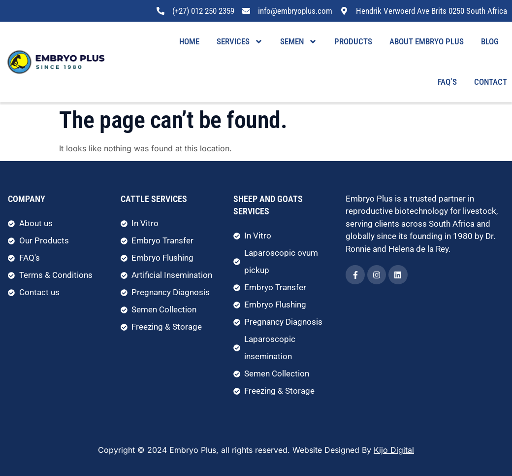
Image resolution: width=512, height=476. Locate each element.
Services (240, 42)
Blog (490, 41)
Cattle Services (154, 199)
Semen (298, 42)
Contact (490, 82)
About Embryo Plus (426, 41)
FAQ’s (447, 82)
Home (189, 41)
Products (353, 41)
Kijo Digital (394, 450)
